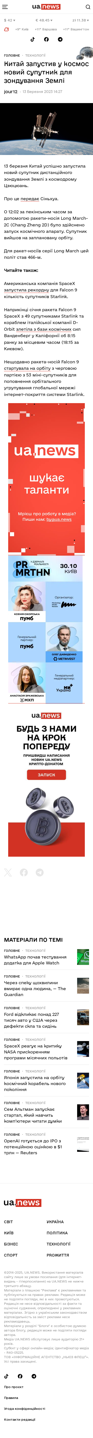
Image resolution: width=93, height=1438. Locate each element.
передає (30, 198)
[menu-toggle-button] (5, 7)
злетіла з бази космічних (43, 329)
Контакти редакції (19, 1419)
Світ (8, 1222)
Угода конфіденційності (24, 1408)
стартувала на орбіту (27, 368)
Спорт (11, 1255)
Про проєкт (14, 1387)
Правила (11, 1397)
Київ (8, 1233)
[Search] (88, 7)
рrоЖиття (58, 1255)
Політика (57, 1233)
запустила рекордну (26, 289)
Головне (12, 55)
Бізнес (11, 1244)
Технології (35, 55)
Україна (55, 1222)
